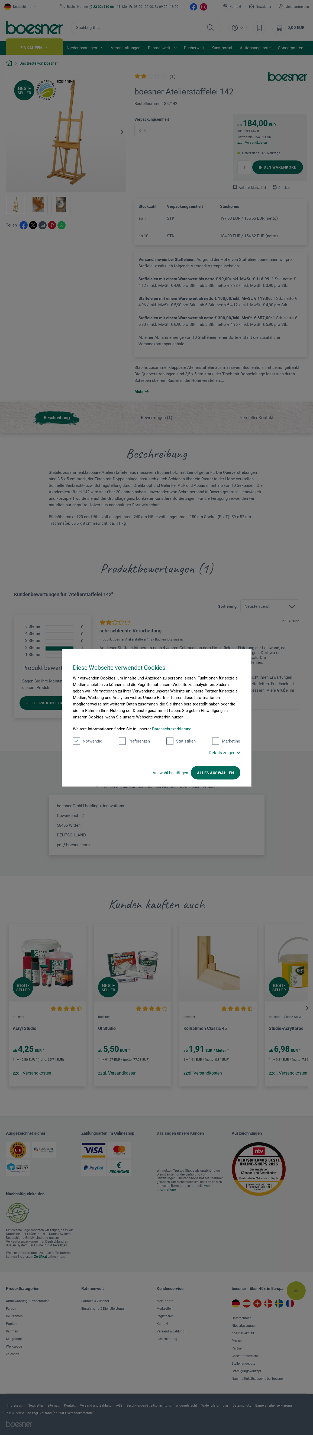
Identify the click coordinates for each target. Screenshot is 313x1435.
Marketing (226, 740)
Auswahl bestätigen (170, 772)
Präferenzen (134, 740)
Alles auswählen (215, 772)
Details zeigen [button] (224, 752)
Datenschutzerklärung (171, 728)
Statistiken (181, 740)
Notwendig (87, 740)
